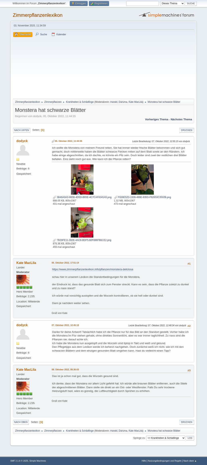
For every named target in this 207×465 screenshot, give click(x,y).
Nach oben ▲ (190, 461)
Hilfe (144, 461)
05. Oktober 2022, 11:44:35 (68, 141)
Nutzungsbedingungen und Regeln (164, 461)
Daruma (123, 102)
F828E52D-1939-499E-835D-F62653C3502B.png (142, 197)
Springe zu (139, 438)
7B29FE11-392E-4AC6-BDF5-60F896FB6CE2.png (82, 240)
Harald (113, 102)
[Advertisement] (103, 67)
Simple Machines (37, 461)
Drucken (186, 130)
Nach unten (21, 130)
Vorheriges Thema (156, 119)
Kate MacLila (136, 102)
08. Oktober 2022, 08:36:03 (65, 369)
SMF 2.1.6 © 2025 (19, 461)
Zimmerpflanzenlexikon (37, 15)
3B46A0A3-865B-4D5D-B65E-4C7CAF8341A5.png (82, 197)
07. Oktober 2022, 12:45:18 (65, 325)
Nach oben (21, 422)
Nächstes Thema (181, 119)
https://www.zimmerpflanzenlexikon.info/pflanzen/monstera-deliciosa (92, 269)
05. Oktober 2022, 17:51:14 (65, 263)
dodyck (22, 141)
